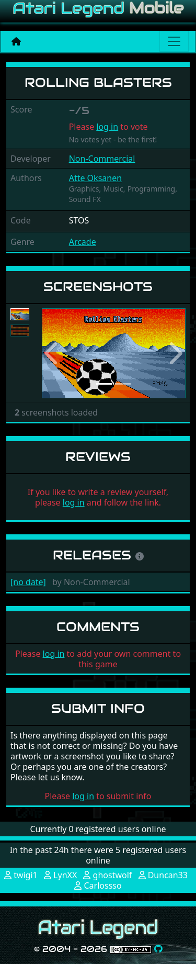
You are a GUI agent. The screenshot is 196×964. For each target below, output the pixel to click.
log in (107, 126)
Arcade (82, 242)
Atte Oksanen (95, 178)
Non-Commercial (102, 158)
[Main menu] (174, 41)
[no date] (28, 582)
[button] (52, 353)
